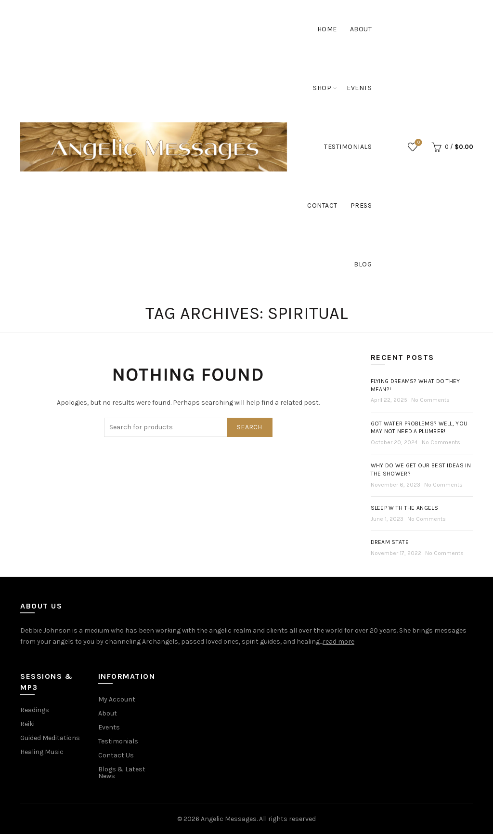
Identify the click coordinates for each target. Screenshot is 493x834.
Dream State (390, 542)
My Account (116, 699)
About (361, 29)
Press (361, 205)
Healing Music (42, 752)
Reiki (27, 724)
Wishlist (417, 143)
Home (327, 29)
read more (338, 641)
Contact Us (116, 755)
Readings (34, 710)
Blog (363, 264)
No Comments (430, 400)
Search (249, 427)
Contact (322, 205)
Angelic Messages (229, 819)
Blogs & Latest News (121, 772)
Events (359, 88)
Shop (322, 88)
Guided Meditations (50, 738)
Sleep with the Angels (404, 507)
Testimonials (348, 147)
